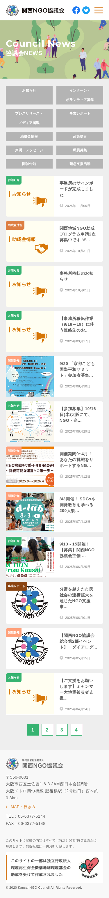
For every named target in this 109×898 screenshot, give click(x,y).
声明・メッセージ (29, 150)
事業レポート (79, 113)
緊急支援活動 (79, 164)
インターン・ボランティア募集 (80, 95)
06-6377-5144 (31, 816)
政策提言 (80, 136)
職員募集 (80, 150)
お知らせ (29, 90)
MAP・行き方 (23, 807)
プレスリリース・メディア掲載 (29, 118)
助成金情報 (29, 136)
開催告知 (29, 164)
